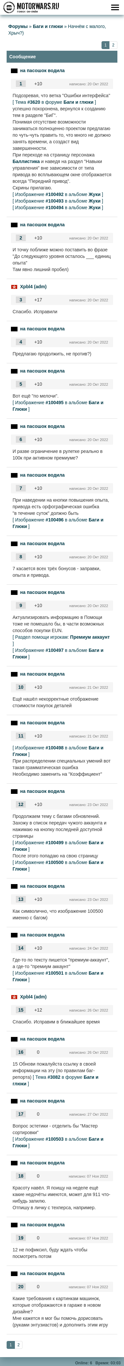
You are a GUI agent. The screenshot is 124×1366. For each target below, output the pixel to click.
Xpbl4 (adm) (33, 286)
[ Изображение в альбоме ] (58, 194)
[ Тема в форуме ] (54, 102)
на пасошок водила (42, 70)
